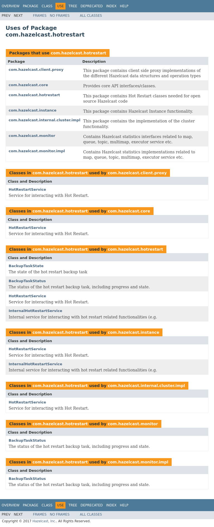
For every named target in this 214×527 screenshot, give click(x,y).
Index (111, 6)
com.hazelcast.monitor (32, 136)
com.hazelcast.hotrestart (78, 53)
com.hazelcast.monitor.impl (37, 151)
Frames (40, 16)
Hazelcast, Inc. (44, 521)
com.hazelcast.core (28, 85)
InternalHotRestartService (35, 311)
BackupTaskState (26, 266)
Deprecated (92, 6)
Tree (73, 6)
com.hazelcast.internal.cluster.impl (44, 120)
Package (30, 6)
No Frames (60, 16)
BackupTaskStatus (27, 281)
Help (124, 6)
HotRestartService (27, 189)
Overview (11, 6)
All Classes (91, 16)
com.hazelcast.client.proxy (36, 69)
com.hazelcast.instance (33, 110)
